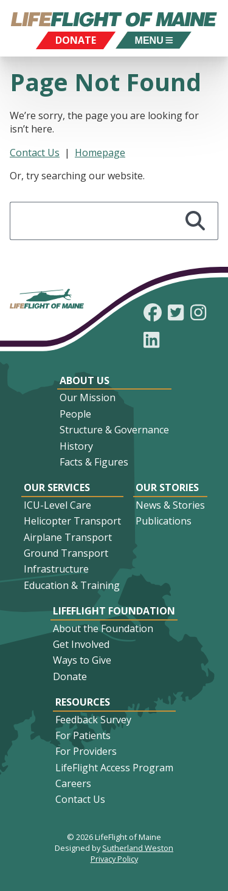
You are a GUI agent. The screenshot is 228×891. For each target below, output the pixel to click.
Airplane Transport (68, 537)
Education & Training (72, 585)
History (76, 446)
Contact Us (35, 152)
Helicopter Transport (72, 521)
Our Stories (167, 487)
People (75, 414)
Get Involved (81, 644)
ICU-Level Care (57, 505)
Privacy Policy (114, 858)
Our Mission (88, 397)
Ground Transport (66, 553)
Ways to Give (82, 660)
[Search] (195, 221)
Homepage (100, 152)
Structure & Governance (114, 429)
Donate (70, 676)
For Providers (86, 751)
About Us (84, 380)
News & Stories (170, 505)
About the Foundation (103, 628)
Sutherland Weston (137, 847)
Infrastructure (56, 569)
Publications (164, 521)
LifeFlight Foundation (114, 611)
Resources (82, 702)
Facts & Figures (94, 462)
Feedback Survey (93, 719)
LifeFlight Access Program (114, 767)
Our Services (57, 487)
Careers (73, 783)
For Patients (83, 735)
